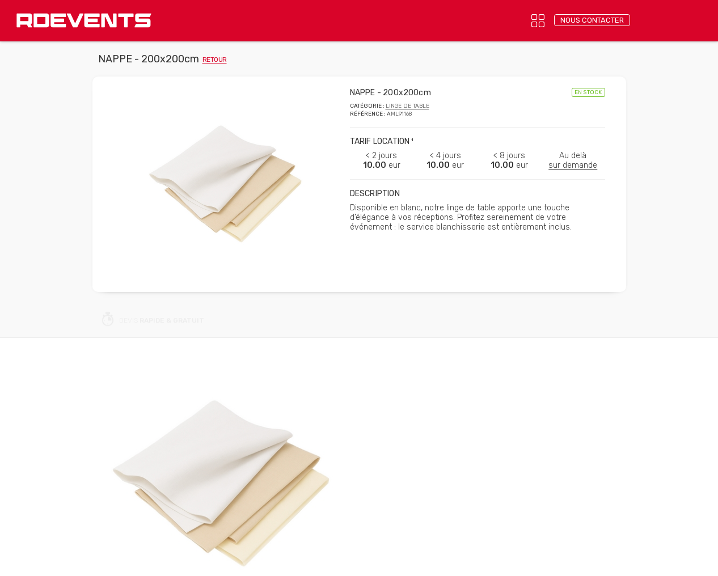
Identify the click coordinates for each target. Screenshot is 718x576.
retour (214, 59)
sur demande (572, 165)
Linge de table (407, 106)
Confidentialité (275, 560)
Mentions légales (341, 560)
